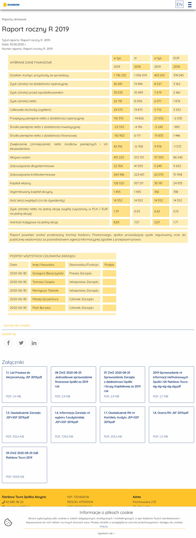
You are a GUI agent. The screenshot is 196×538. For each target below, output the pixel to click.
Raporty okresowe (14, 19)
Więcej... (104, 526)
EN (179, 4)
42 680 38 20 (15, 502)
